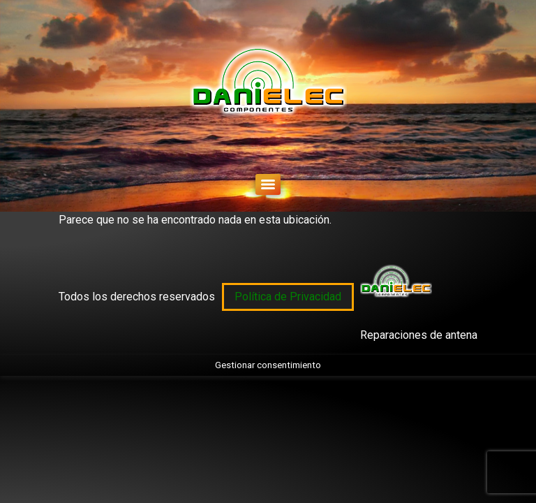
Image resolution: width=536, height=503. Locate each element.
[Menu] (268, 184)
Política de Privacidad (287, 296)
